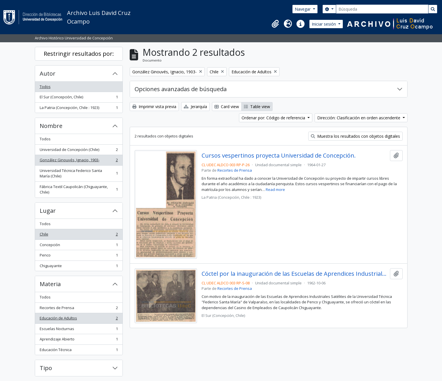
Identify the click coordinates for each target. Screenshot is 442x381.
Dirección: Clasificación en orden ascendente (359, 117)
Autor (48, 73)
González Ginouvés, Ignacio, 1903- (78, 161)
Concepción (78, 246)
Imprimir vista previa (154, 106)
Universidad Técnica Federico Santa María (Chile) (78, 173)
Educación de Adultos (78, 319)
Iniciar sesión (324, 24)
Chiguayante (78, 267)
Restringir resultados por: (79, 54)
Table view (257, 106)
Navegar (303, 9)
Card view (227, 106)
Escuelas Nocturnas (78, 330)
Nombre (51, 126)
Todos (45, 86)
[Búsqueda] (382, 9)
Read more (275, 189)
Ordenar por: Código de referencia (274, 117)
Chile (78, 235)
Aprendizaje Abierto (78, 340)
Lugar (48, 211)
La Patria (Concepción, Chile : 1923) (78, 109)
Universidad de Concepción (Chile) (78, 151)
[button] (275, 24)
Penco (78, 256)
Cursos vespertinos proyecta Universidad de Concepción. (279, 155)
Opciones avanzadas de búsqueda (181, 89)
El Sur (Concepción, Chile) (78, 98)
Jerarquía (195, 106)
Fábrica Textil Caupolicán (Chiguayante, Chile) (78, 189)
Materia (50, 284)
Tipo (46, 368)
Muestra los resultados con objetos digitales (355, 136)
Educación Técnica (78, 351)
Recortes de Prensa (78, 309)
